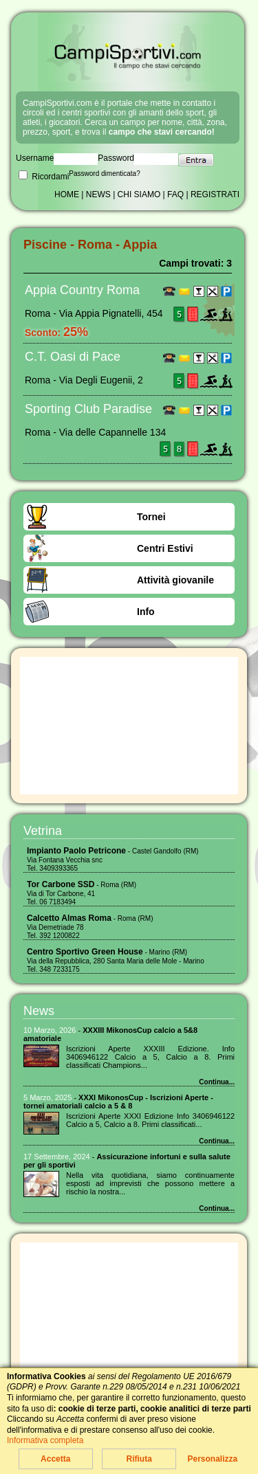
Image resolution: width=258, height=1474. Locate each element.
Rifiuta (138, 1459)
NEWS (98, 194)
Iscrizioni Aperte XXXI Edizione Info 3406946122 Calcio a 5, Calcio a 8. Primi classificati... (150, 1120)
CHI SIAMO (139, 194)
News (38, 1011)
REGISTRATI (215, 194)
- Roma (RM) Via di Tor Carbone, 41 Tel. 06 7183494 (81, 893)
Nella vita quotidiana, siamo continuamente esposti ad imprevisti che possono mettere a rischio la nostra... (150, 1183)
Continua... (217, 1082)
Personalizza (212, 1459)
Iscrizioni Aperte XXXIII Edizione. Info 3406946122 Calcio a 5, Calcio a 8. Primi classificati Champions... (150, 1057)
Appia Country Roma (82, 290)
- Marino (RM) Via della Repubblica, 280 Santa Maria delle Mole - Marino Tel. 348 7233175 (115, 960)
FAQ (175, 194)
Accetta (55, 1459)
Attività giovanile (175, 579)
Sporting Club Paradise (88, 409)
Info (146, 611)
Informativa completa (45, 1440)
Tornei (151, 516)
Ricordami (44, 176)
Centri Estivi (165, 548)
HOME (66, 194)
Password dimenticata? (104, 173)
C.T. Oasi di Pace (72, 357)
